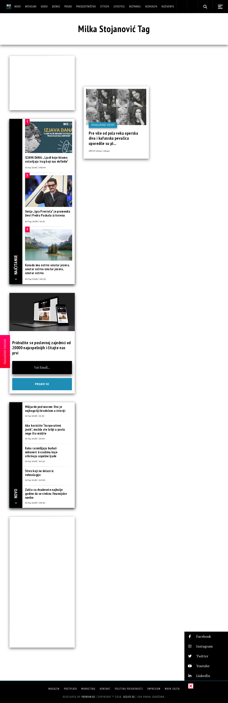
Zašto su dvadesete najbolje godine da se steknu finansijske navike (46, 494)
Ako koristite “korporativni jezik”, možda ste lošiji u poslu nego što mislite (45, 429)
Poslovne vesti (102, 125)
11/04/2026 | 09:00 (35, 167)
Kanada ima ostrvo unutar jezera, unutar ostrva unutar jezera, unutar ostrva (47, 269)
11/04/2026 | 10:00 (35, 479)
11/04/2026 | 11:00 (35, 438)
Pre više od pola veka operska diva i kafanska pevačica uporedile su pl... (113, 138)
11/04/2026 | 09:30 (35, 502)
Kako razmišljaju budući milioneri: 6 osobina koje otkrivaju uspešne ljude (41, 452)
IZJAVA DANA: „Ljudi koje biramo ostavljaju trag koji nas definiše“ (46, 159)
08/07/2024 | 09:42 (99, 150)
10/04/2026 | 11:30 (35, 221)
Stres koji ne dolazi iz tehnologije (39, 473)
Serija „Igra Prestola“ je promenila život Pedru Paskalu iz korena (47, 213)
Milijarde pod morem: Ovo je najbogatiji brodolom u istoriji (45, 409)
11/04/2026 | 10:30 (35, 461)
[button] (206, 636)
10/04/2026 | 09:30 (35, 278)
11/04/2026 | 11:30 (34, 415)
